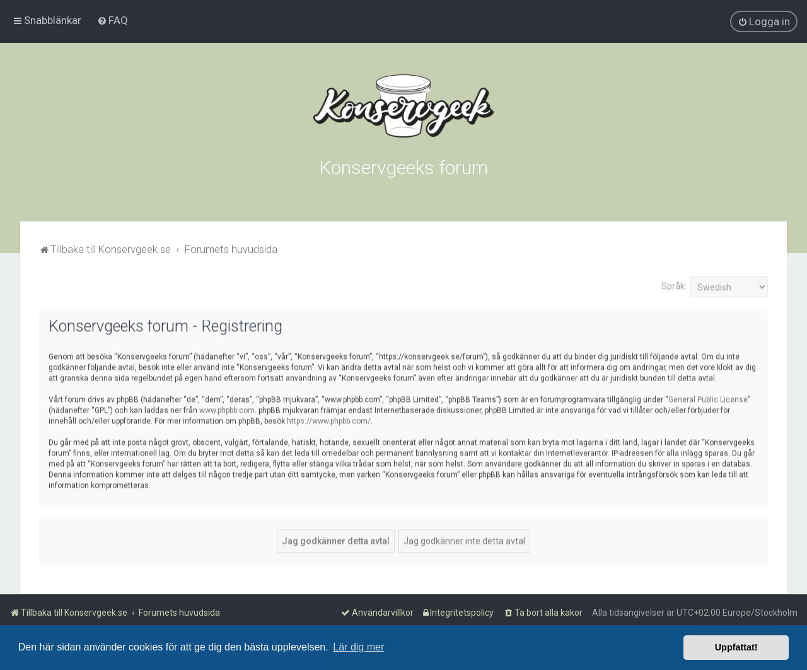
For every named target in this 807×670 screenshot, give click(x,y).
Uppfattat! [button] (736, 647)
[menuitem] (112, 20)
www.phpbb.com (227, 408)
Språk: (674, 285)
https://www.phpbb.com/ (329, 419)
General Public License (708, 398)
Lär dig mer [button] (358, 647)
